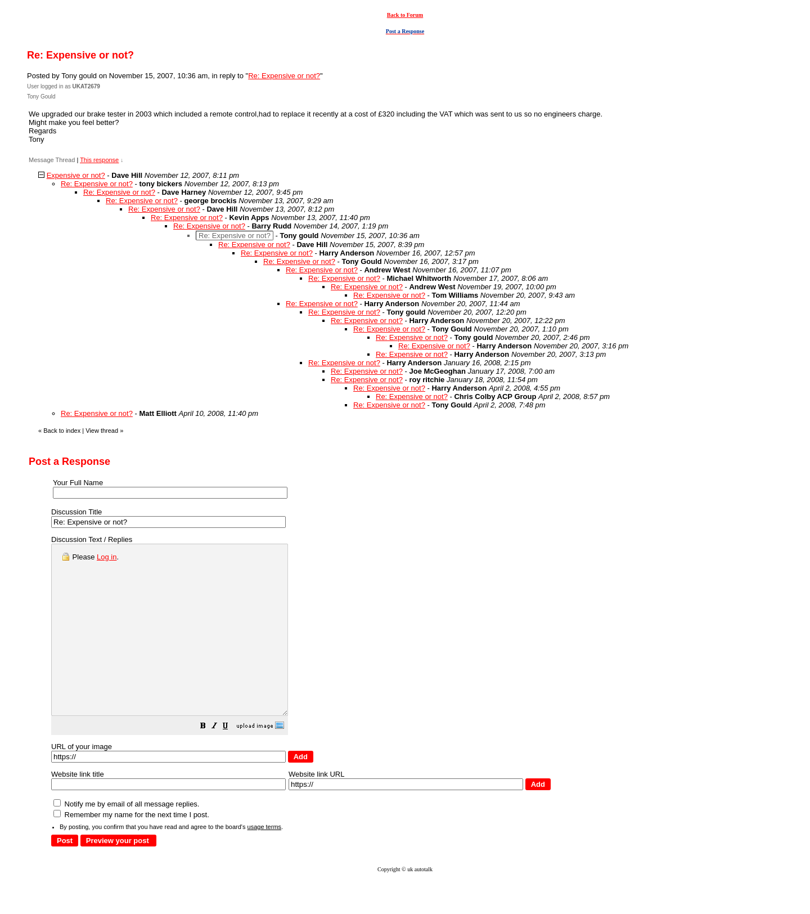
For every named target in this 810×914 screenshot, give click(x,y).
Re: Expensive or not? (284, 75)
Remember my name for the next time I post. (131, 848)
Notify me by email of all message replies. (126, 838)
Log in (106, 557)
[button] (231, 761)
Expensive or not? (76, 175)
